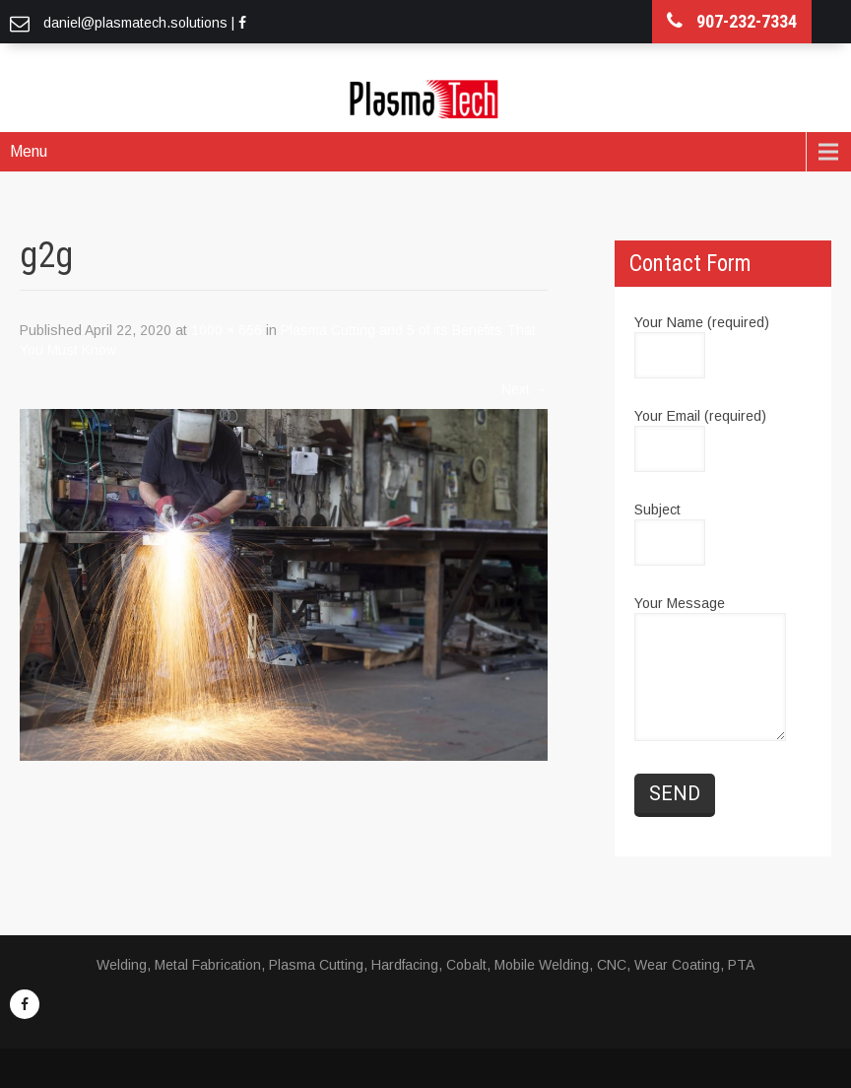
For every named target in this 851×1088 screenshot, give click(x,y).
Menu (28, 151)
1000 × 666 (226, 330)
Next (524, 389)
